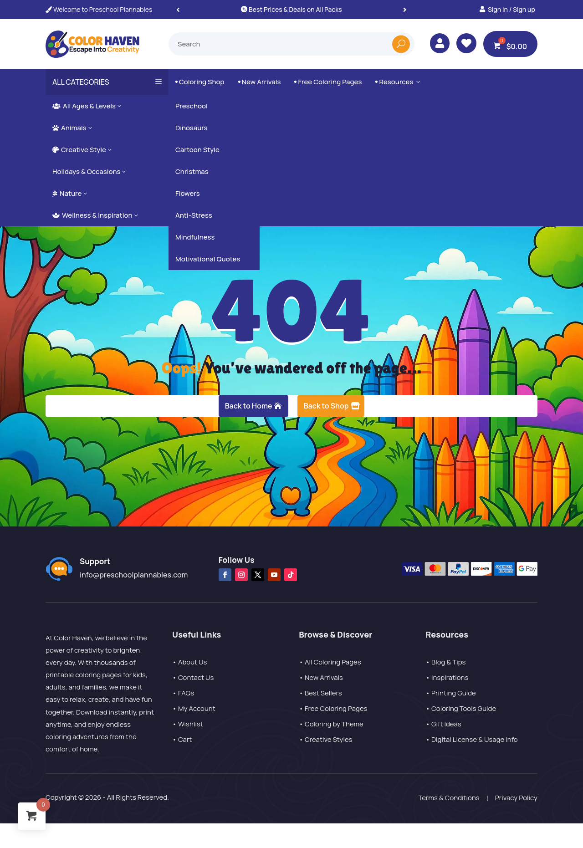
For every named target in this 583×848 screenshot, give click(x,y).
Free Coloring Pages (328, 82)
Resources (398, 82)
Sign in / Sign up (511, 9)
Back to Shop (326, 406)
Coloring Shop (200, 82)
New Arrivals (259, 82)
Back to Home (248, 406)
